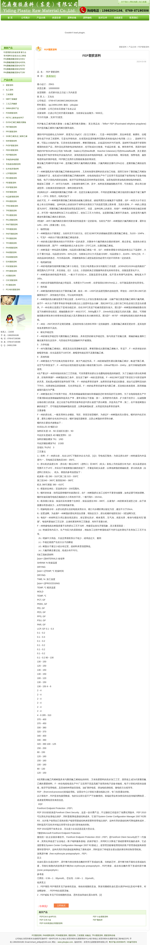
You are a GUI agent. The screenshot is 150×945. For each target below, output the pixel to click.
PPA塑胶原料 (11, 201)
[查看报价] (51, 76)
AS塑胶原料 (11, 276)
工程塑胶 (9, 94)
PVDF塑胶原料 (12, 145)
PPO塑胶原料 (11, 132)
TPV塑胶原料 (11, 238)
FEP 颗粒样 (98, 920)
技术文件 (103, 17)
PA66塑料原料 (49, 935)
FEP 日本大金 (45, 920)
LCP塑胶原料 (11, 173)
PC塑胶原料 (11, 285)
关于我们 (125, 2)
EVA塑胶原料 (11, 262)
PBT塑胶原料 (11, 127)
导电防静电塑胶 (12, 159)
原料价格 (72, 17)
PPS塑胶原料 (11, 271)
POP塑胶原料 (11, 187)
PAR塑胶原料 (11, 192)
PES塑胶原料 (11, 178)
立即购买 (61, 905)
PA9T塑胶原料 (12, 234)
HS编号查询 (132, 942)
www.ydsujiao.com (65, 942)
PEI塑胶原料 (11, 183)
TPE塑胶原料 (11, 211)
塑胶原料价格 (109, 935)
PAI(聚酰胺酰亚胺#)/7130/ (14, 72)
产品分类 (41, 17)
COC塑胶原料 (11, 280)
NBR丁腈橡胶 (11, 99)
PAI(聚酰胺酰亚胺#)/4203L (15, 62)
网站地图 (133, 2)
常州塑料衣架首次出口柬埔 (15, 56)
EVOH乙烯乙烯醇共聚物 (16, 122)
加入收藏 (142, 2)
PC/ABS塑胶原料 (13, 290)
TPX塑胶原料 (11, 243)
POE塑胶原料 (11, 266)
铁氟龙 (88, 935)
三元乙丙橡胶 (11, 104)
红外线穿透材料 (12, 169)
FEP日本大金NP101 (48, 917)
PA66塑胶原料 (12, 257)
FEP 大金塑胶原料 (100, 917)
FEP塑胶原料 (11, 155)
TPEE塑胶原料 (12, 206)
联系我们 (133, 17)
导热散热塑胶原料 (13, 164)
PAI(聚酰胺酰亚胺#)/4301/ (14, 59)
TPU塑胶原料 (11, 215)
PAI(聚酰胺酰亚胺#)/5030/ (14, 69)
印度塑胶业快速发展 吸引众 (15, 52)
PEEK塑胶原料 (12, 150)
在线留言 (118, 17)
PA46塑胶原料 (12, 248)
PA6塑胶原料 (11, 252)
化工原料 (9, 90)
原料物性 (87, 17)
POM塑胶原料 (11, 113)
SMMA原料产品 (12, 108)
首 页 (10, 17)
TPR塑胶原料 (11, 229)
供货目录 (56, 17)
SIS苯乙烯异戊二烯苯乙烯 (16, 136)
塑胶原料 (9, 85)
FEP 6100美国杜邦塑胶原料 (51, 923)
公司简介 (25, 17)
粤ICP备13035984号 (117, 942)
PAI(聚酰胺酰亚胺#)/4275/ (14, 66)
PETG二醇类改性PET (15, 118)
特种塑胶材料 (11, 141)
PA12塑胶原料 (12, 220)
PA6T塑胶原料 (12, 224)
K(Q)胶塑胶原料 (12, 197)
